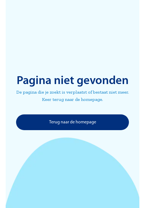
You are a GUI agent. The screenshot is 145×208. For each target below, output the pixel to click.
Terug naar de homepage (72, 122)
